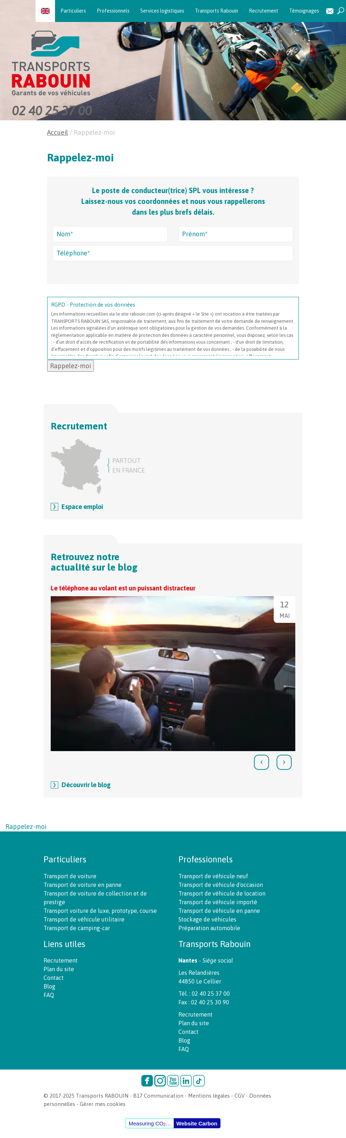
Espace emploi (82, 506)
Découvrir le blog (86, 785)
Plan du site (59, 969)
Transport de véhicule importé (217, 902)
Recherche (340, 11)
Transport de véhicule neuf (213, 876)
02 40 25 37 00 (52, 110)
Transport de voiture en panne (83, 885)
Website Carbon (196, 1123)
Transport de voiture (70, 876)
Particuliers (73, 11)
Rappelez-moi (25, 826)
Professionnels (113, 11)
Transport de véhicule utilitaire (84, 919)
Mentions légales (209, 1096)
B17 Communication (158, 1096)
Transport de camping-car (77, 928)
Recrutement (263, 11)
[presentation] (261, 762)
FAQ (49, 995)
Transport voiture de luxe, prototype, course (100, 910)
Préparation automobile (209, 928)
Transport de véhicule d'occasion (220, 885)
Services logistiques (162, 11)
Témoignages (304, 11)
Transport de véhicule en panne (219, 910)
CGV (240, 1096)
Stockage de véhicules (207, 919)
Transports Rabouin (216, 11)
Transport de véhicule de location (221, 893)
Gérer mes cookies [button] (103, 1104)
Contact (329, 11)
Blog (49, 986)
